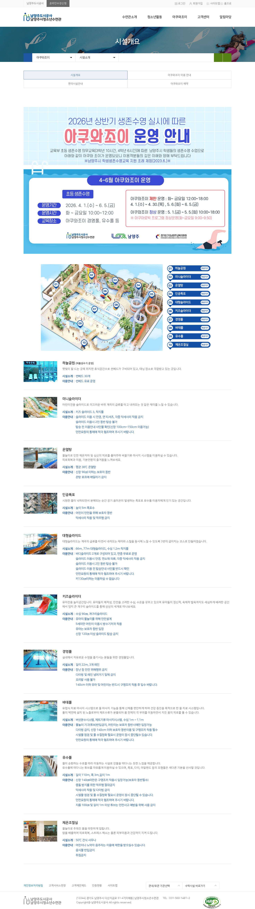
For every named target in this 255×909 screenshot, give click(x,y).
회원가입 (198, 3)
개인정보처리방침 (33, 885)
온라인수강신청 (58, 3)
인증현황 (97, 885)
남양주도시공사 (35, 3)
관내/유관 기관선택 (159, 885)
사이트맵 (215, 3)
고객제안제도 (79, 885)
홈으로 (227, 3)
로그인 (181, 3)
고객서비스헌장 (57, 885)
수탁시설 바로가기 (195, 885)
